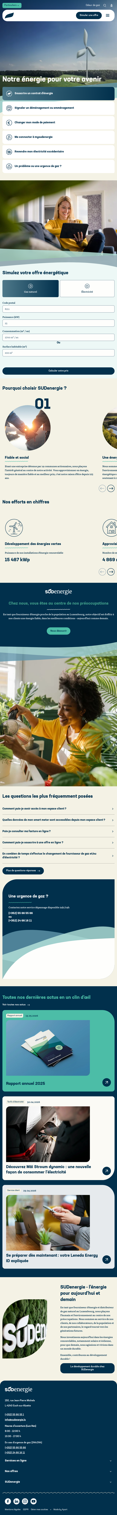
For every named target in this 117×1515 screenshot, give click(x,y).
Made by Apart (60, 1509)
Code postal (8, 303)
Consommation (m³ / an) (16, 331)
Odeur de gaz (93, 5)
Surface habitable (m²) (14, 346)
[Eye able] (111, 5)
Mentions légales (13, 1509)
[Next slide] (111, 488)
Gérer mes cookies (39, 1509)
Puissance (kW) (10, 317)
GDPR (25, 1509)
